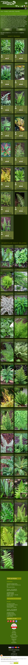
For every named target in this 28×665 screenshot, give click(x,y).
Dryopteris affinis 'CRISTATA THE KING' (7, 340)
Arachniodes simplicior (5, 38)
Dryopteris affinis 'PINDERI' (21, 339)
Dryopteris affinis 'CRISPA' (21, 317)
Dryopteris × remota (21, 409)
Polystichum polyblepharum (20, 191)
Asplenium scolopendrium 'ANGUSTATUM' (7, 246)
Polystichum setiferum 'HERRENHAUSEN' (20, 501)
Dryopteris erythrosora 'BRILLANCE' (19, 116)
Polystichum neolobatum (6, 191)
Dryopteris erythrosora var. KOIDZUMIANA (6, 141)
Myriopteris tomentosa (7, 432)
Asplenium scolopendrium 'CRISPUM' (6, 64)
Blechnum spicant (21, 293)
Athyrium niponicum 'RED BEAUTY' (20, 64)
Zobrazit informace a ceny (7, 60)
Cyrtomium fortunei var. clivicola (20, 90)
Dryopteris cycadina (7, 363)
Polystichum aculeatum (7, 454)
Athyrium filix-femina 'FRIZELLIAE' (21, 270)
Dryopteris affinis (4, 115)
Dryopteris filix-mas (21, 386)
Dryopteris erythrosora (7, 386)
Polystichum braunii (21, 454)
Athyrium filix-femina (7, 269)
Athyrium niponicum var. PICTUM (6, 90)
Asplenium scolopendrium (20, 38)
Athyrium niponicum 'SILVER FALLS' (7, 294)
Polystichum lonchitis (7, 477)
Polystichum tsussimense (6, 216)
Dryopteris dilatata (21, 363)
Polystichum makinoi (21, 477)
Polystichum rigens (7, 500)
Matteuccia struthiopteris (20, 166)
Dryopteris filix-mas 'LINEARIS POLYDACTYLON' (20, 141)
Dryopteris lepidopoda (5, 166)
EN (26, 6)
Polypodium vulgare (21, 432)
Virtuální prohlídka (14, 598)
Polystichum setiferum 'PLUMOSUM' (7, 525)
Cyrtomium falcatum (7, 317)
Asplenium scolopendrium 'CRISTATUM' (21, 246)
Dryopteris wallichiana (7, 409)
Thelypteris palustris (7, 548)
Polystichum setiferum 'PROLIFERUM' (20, 525)
